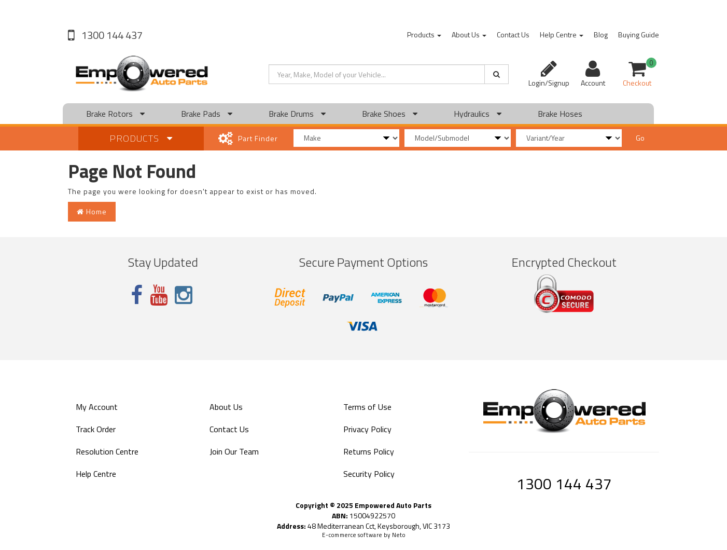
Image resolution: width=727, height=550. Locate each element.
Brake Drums (297, 113)
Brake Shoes (389, 113)
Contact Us (513, 34)
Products (424, 34)
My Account (97, 407)
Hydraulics (477, 113)
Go (640, 137)
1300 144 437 (111, 35)
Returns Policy (368, 451)
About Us (469, 34)
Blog (601, 34)
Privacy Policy (367, 429)
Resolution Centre (107, 451)
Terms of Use (367, 407)
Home (92, 211)
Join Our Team (234, 451)
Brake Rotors (115, 113)
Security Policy (369, 474)
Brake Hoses (560, 113)
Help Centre (561, 34)
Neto (399, 535)
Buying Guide (638, 34)
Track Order (96, 429)
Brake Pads (206, 113)
